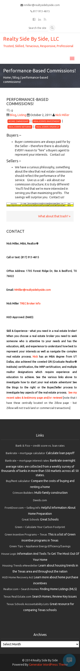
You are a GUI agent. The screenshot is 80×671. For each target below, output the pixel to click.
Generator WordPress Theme (48, 664)
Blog (16, 77)
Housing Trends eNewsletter (20, 565)
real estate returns (20, 127)
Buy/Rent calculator (18, 480)
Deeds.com (40, 500)
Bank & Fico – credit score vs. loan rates (40, 445)
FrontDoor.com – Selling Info (22, 507)
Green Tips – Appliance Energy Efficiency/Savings (40, 546)
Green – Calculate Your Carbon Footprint (40, 526)
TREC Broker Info (30, 303)
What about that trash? (53, 216)
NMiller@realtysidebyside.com (32, 289)
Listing (21, 115)
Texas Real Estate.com (17, 596)
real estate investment (46, 121)
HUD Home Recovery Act (17, 577)
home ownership (18, 121)
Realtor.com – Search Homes (21, 588)
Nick (35, 356)
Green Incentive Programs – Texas (26, 534)
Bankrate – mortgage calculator (25, 453)
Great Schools (30, 519)
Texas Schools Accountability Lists (27, 603)
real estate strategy (47, 127)
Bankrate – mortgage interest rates (27, 460)
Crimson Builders (23, 492)
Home (7, 77)
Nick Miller (62, 115)
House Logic (8, 553)
